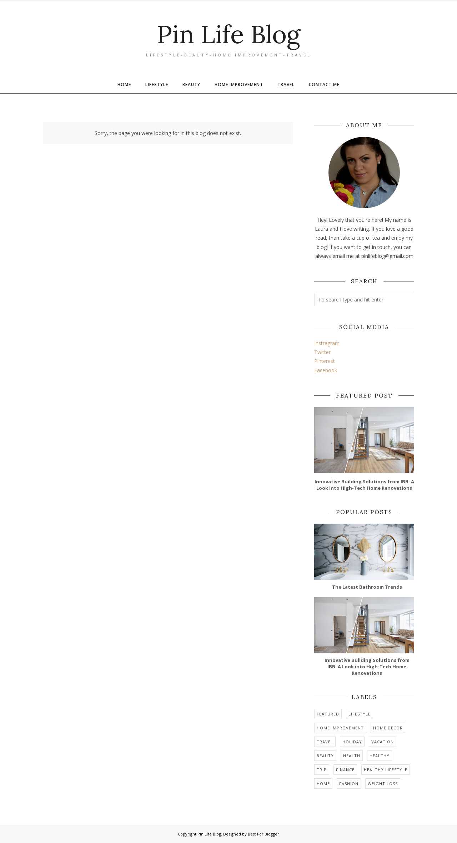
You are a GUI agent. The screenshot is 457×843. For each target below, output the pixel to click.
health (351, 755)
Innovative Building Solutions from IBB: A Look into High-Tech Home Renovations (364, 484)
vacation (382, 741)
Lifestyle (359, 714)
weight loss (383, 783)
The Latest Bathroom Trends (367, 587)
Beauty (325, 755)
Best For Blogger (263, 834)
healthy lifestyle (385, 769)
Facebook (325, 370)
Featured (328, 714)
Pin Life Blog (229, 34)
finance (345, 769)
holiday (352, 741)
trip (322, 769)
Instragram (327, 343)
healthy (380, 755)
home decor (388, 727)
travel (325, 741)
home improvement (340, 727)
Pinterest (324, 361)
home (323, 783)
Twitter (322, 352)
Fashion (348, 783)
